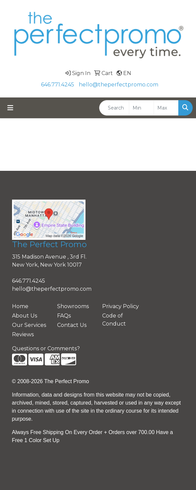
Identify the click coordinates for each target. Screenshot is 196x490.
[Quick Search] (114, 108)
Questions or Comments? (46, 348)
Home (20, 306)
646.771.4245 (57, 84)
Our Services (29, 325)
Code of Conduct (114, 319)
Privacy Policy (120, 306)
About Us (24, 315)
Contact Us (71, 325)
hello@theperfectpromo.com (118, 84)
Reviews (23, 334)
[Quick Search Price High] (166, 108)
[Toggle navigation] (10, 108)
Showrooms (73, 306)
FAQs (64, 315)
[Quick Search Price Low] (141, 108)
